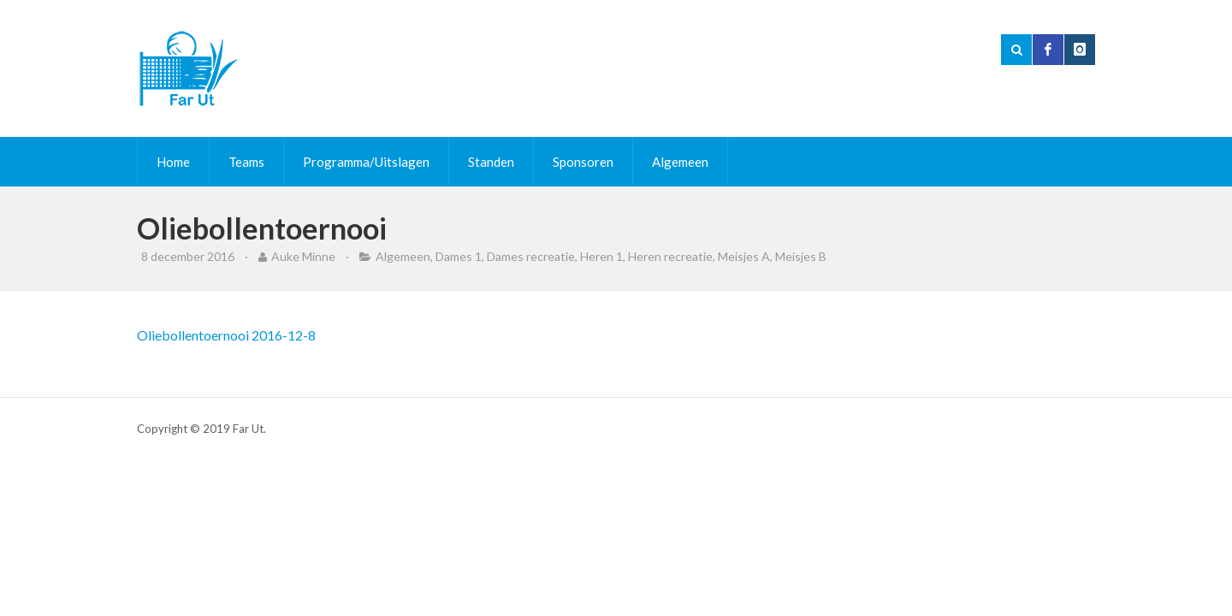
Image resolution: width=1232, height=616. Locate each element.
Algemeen (680, 161)
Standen (491, 161)
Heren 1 (601, 256)
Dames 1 (458, 256)
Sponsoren (583, 161)
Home (173, 161)
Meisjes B (800, 256)
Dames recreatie (531, 256)
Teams (246, 161)
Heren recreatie (670, 256)
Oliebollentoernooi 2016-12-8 (226, 335)
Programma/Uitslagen (366, 161)
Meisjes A (744, 256)
